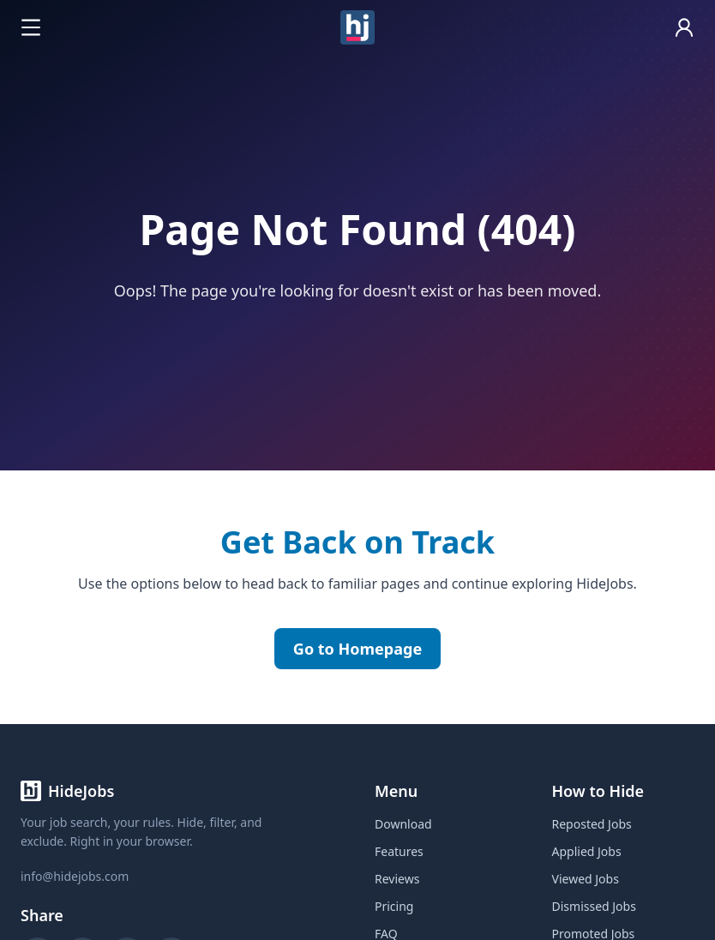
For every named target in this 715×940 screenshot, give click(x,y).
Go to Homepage (357, 648)
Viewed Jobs (585, 879)
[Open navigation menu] (31, 27)
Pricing (394, 906)
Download (403, 824)
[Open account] (684, 27)
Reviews (397, 879)
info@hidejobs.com (75, 876)
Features (399, 851)
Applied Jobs (587, 851)
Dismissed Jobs (594, 906)
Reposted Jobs (592, 824)
